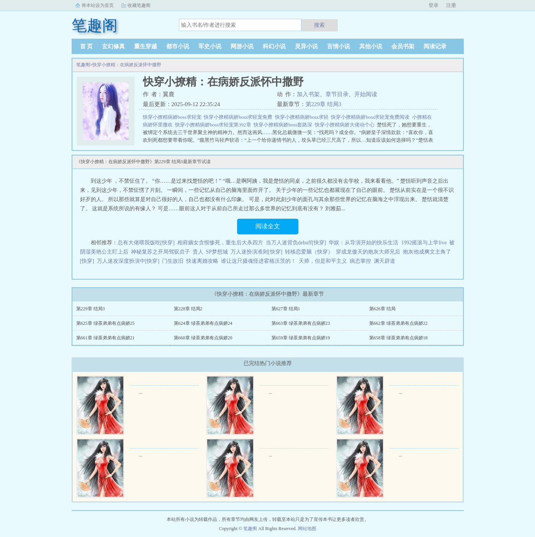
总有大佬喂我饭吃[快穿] (146, 243)
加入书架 (308, 94)
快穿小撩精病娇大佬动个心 (346, 125)
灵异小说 (306, 46)
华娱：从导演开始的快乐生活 (363, 243)
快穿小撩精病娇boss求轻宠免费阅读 (371, 117)
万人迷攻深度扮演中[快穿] (128, 261)
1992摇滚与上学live (424, 243)
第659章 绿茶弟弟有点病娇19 (301, 338)
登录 (433, 5)
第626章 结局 (382, 308)
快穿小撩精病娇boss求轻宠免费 (239, 117)
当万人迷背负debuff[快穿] (296, 243)
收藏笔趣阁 (139, 5)
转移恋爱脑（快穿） (309, 252)
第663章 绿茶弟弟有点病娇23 (301, 323)
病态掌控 (360, 261)
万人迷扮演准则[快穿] (256, 252)
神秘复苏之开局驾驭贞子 (160, 252)
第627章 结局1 (286, 308)
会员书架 (402, 46)
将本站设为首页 (98, 5)
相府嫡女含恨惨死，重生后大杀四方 (220, 243)
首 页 (86, 46)
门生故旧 (172, 261)
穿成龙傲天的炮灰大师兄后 (368, 252)
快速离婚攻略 (202, 261)
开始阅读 (365, 94)
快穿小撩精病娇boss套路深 (284, 125)
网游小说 (242, 46)
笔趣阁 (83, 64)
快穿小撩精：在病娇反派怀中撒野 (126, 64)
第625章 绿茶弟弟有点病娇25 (105, 323)
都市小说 (177, 46)
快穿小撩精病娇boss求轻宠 (173, 117)
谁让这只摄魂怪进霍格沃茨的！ (258, 261)
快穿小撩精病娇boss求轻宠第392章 (214, 125)
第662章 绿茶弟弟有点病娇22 (398, 323)
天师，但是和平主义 (323, 261)
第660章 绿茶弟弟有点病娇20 (203, 338)
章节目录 (337, 94)
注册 (451, 5)
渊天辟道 (384, 261)
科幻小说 (274, 46)
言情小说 (338, 46)
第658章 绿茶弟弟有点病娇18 (398, 338)
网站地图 (307, 528)
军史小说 (209, 46)
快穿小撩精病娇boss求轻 (303, 117)
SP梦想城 (217, 252)
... (140, 392)
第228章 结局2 (188, 308)
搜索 (319, 25)
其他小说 (370, 46)
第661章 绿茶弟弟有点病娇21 (105, 338)
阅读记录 (435, 46)
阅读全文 (267, 226)
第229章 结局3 (324, 104)
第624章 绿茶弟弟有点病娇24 (203, 323)
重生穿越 (145, 46)
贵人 (198, 252)
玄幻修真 (113, 46)
